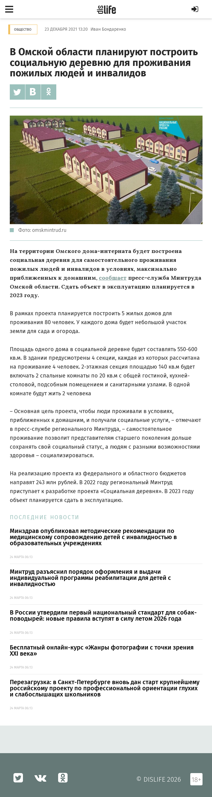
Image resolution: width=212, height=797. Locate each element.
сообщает (113, 277)
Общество (23, 30)
